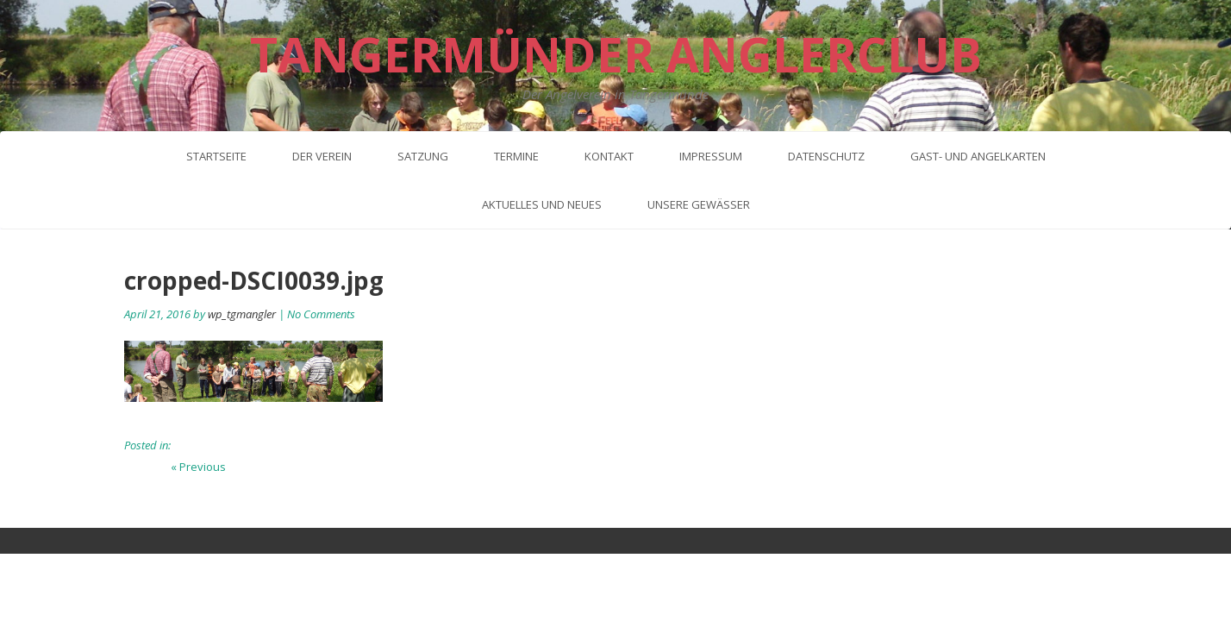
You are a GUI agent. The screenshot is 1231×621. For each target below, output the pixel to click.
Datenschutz (826, 156)
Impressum (710, 156)
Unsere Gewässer (698, 204)
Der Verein (322, 156)
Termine (516, 156)
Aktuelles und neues (542, 204)
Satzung (422, 156)
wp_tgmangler (242, 314)
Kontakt (609, 156)
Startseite (216, 156)
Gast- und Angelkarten (978, 156)
